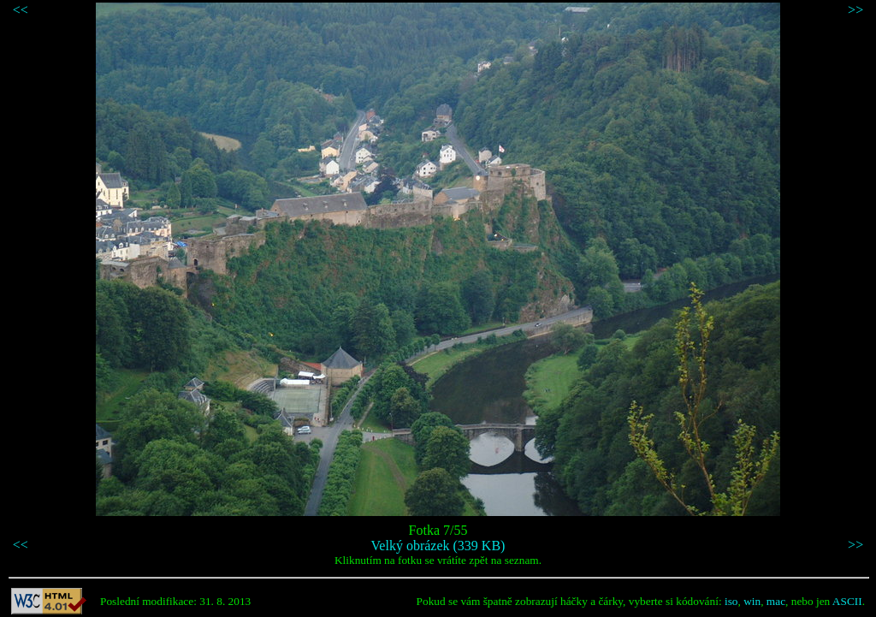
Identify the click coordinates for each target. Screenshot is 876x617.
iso (731, 601)
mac (775, 601)
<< (20, 10)
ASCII (847, 601)
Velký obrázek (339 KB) (438, 545)
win (752, 601)
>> (855, 10)
